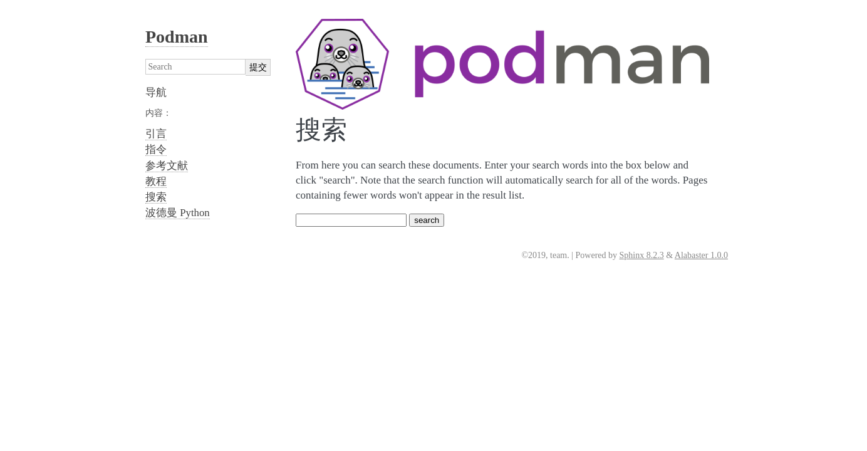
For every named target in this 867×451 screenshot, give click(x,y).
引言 (156, 134)
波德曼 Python (177, 213)
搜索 (156, 197)
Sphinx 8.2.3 (642, 255)
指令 (156, 149)
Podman (176, 36)
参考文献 (166, 166)
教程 (156, 181)
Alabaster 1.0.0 (701, 255)
